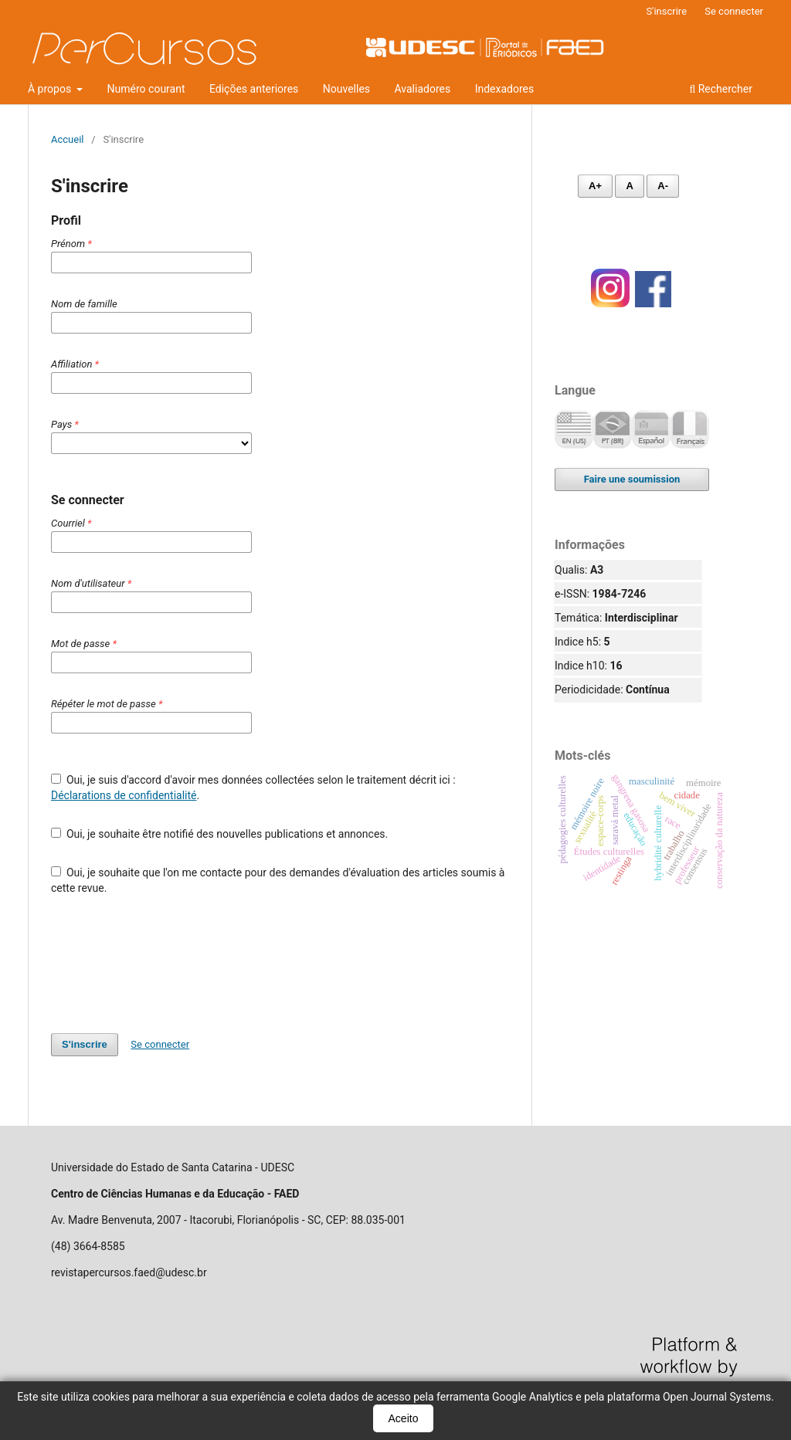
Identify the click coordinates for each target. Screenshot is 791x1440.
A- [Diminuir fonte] (662, 185)
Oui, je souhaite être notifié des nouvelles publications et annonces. (219, 834)
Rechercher (720, 89)
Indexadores (505, 89)
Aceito (404, 1418)
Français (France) (689, 429)
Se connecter (733, 11)
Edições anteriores (253, 89)
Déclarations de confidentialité (124, 795)
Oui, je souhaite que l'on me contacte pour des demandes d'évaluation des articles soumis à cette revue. (277, 880)
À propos (51, 89)
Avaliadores (423, 89)
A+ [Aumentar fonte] (595, 185)
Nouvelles (346, 89)
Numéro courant (146, 89)
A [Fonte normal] (629, 185)
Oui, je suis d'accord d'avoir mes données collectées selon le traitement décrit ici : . (253, 787)
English (574, 429)
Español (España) (651, 429)
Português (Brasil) (612, 429)
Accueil (67, 139)
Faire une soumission (632, 479)
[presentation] (168, 964)
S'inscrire (666, 11)
